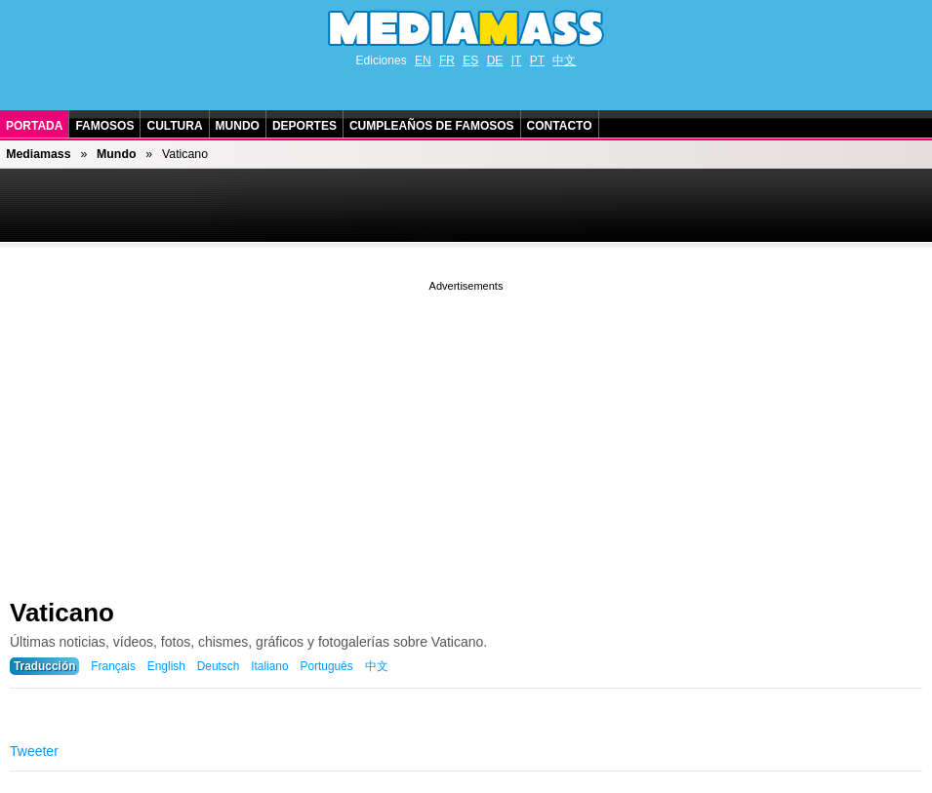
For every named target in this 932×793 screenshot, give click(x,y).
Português (326, 666)
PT (537, 60)
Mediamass (38, 154)
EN (423, 60)
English (166, 666)
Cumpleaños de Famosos (431, 126)
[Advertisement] (466, 432)
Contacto (559, 126)
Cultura (174, 126)
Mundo (238, 126)
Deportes (304, 126)
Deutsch (218, 666)
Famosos (104, 126)
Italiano (269, 666)
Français (113, 666)
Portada (34, 126)
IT (516, 60)
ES (470, 60)
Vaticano (62, 612)
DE (495, 60)
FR (447, 60)
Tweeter (34, 751)
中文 (564, 60)
